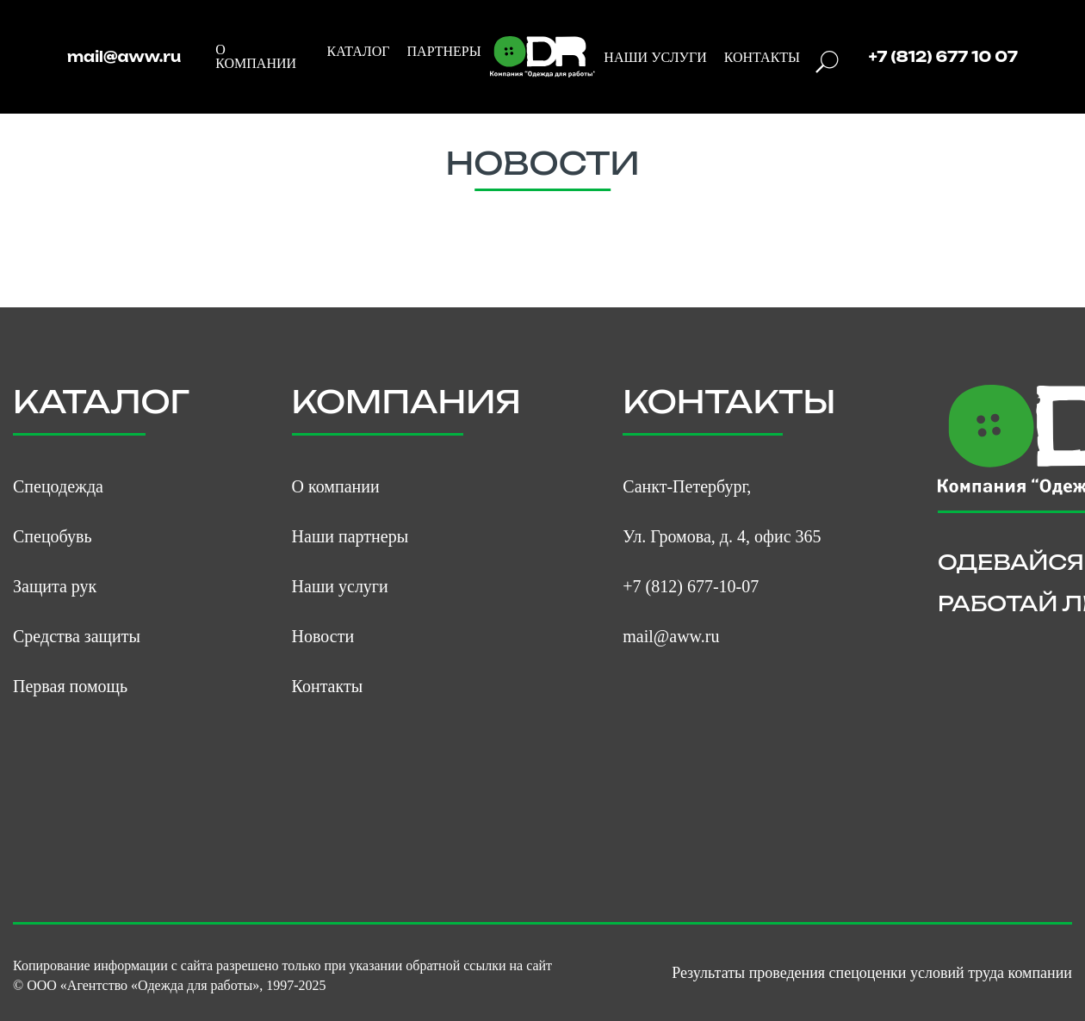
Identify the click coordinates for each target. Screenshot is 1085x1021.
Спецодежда (58, 486)
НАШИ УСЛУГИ (655, 58)
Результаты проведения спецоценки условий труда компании (872, 973)
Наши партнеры (350, 536)
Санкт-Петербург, (687, 486)
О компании (336, 486)
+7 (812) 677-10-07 (691, 586)
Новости (323, 636)
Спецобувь (52, 536)
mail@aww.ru (124, 57)
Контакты (327, 686)
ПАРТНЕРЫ (444, 52)
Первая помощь (70, 686)
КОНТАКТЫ (762, 58)
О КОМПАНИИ (255, 57)
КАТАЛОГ (358, 52)
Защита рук (54, 586)
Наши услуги (340, 586)
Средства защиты (76, 636)
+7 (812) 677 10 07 (943, 57)
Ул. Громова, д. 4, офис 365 (722, 536)
